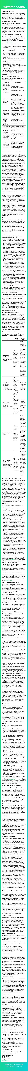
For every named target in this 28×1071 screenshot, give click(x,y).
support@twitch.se (18, 1064)
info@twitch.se (8, 42)
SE (24, 2)
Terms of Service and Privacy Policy (14, 1066)
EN (26, 2)
